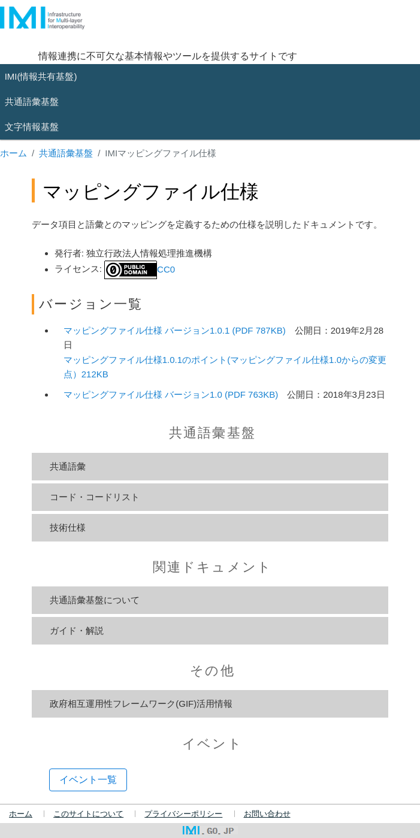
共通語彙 (68, 466)
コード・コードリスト (95, 497)
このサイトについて (88, 814)
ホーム (13, 153)
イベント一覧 (88, 780)
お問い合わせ (267, 814)
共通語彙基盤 (66, 153)
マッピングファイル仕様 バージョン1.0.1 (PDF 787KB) (175, 330)
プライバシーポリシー (183, 814)
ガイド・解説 (77, 630)
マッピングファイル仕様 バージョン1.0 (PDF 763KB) (171, 394)
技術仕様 (68, 527)
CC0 (139, 269)
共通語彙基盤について (95, 600)
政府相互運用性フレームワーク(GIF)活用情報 (141, 703)
